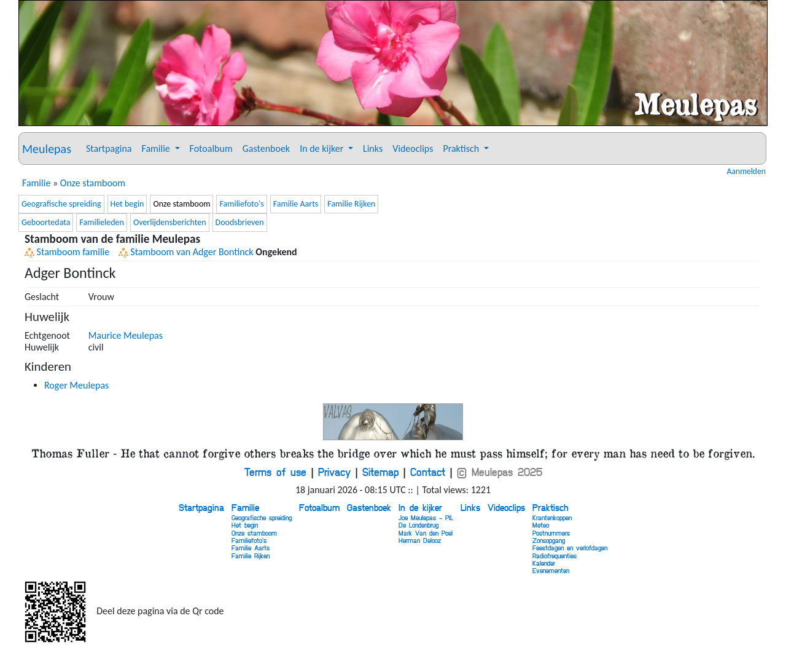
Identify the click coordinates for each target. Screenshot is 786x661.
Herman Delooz (420, 540)
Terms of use (275, 471)
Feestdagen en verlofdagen (569, 547)
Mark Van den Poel (426, 532)
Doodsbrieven (240, 222)
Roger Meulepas (76, 385)
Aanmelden (746, 171)
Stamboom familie (67, 252)
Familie (36, 183)
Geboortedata (45, 222)
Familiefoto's (241, 204)
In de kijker (420, 507)
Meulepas (46, 148)
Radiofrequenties (554, 555)
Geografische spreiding (61, 204)
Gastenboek (266, 148)
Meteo (540, 524)
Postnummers (551, 532)
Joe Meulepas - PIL (426, 517)
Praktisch (550, 507)
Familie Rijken (351, 204)
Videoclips (412, 148)
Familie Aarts (296, 204)
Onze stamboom (92, 183)
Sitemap (380, 471)
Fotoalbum (211, 148)
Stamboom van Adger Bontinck (186, 252)
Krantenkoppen (552, 517)
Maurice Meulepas (125, 335)
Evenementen (550, 570)
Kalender (543, 563)
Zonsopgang (548, 540)
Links (373, 148)
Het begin (127, 204)
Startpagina (108, 148)
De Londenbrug (418, 524)
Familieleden (101, 222)
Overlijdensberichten (169, 222)
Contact (427, 471)
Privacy (334, 471)
